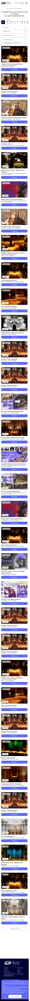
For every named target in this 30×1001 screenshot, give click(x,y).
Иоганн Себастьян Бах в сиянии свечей (12, 437)
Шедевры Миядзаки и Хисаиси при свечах (13, 464)
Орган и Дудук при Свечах (9, 280)
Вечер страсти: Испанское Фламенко (12, 199)
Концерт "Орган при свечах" (9, 91)
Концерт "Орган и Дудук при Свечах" (12, 64)
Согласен (15, 996)
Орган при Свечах (6, 144)
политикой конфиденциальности (14, 992)
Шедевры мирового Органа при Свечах (12, 253)
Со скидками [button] (8, 43)
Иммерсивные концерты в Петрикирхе (12, 333)
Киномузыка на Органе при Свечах (11, 784)
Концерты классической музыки (14, 8)
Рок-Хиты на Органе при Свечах (10, 491)
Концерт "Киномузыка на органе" (11, 599)
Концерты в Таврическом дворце (10, 226)
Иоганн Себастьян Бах (7, 836)
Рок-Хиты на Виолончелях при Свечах (12, 411)
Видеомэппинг (9, 975)
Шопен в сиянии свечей (8, 758)
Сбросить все (16, 43)
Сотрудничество (9, 974)
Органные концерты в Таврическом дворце (14, 117)
